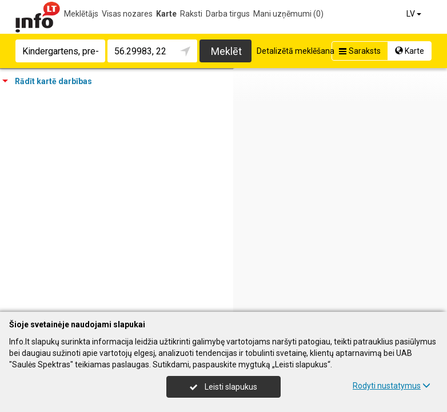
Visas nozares (127, 13)
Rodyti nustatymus (391, 385)
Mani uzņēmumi (288, 13)
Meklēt (226, 51)
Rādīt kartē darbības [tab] (47, 81)
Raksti (191, 13)
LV (414, 13)
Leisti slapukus (223, 386)
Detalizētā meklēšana (295, 51)
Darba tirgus (228, 13)
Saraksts (359, 51)
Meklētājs (81, 13)
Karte (166, 13)
